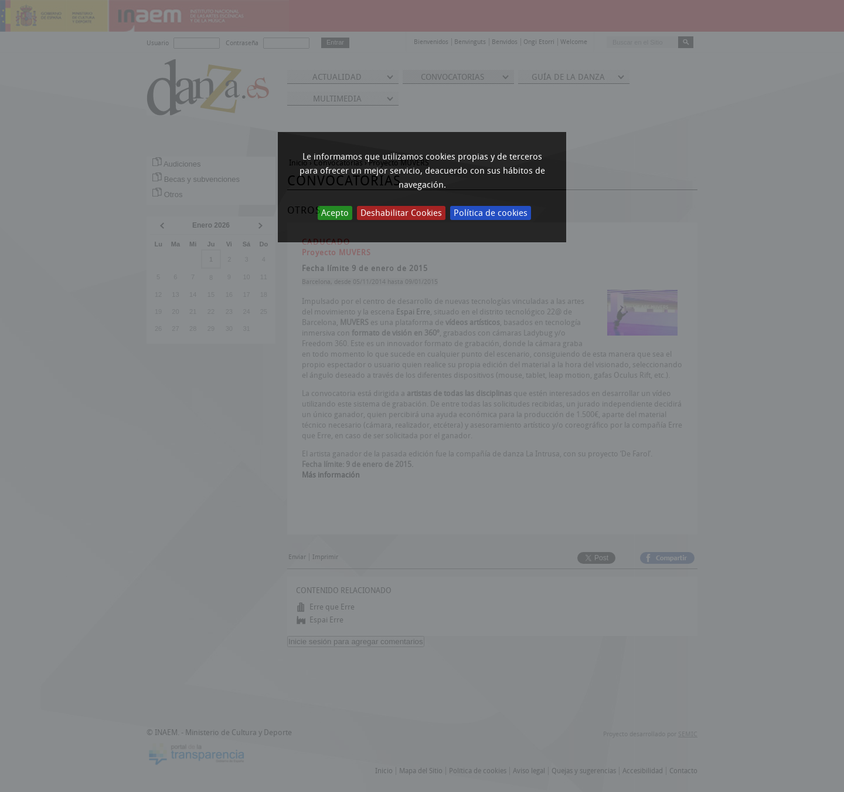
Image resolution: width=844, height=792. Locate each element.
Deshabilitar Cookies (401, 213)
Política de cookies (491, 213)
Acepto (335, 213)
